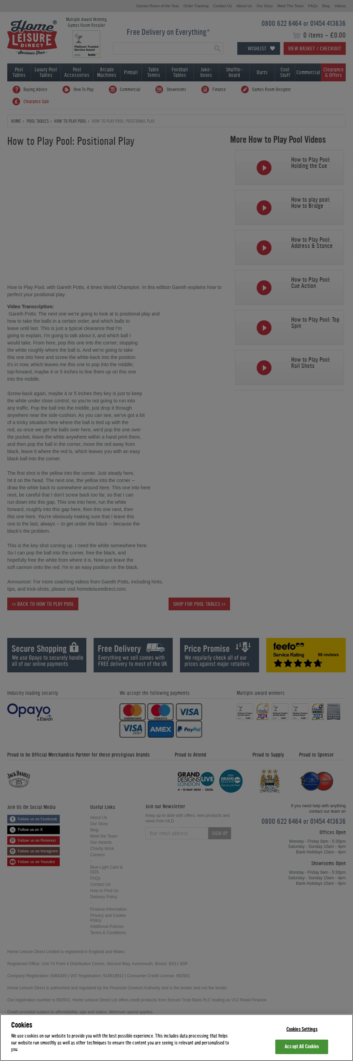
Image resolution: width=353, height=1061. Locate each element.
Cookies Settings (301, 1029)
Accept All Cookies (302, 1046)
